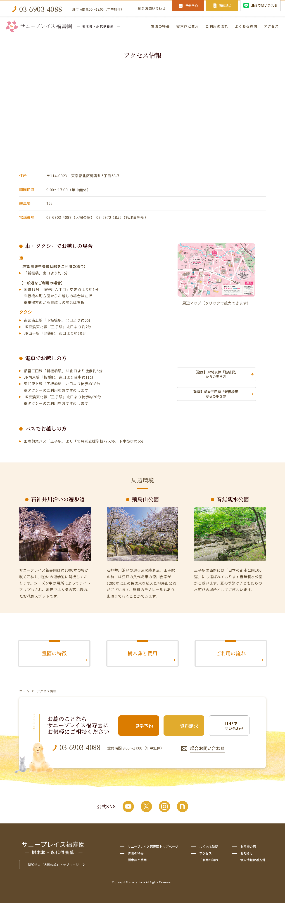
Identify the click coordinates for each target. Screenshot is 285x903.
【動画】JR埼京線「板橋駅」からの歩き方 (215, 374)
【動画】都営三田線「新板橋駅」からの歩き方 (215, 393)
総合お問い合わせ (151, 8)
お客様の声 (248, 846)
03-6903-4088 (40, 9)
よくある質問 (246, 26)
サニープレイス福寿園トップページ (153, 846)
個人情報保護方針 (253, 860)
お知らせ (246, 853)
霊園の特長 (160, 26)
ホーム (24, 691)
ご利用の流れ (217, 26)
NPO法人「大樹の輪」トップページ (53, 864)
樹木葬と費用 (187, 26)
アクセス (271, 26)
